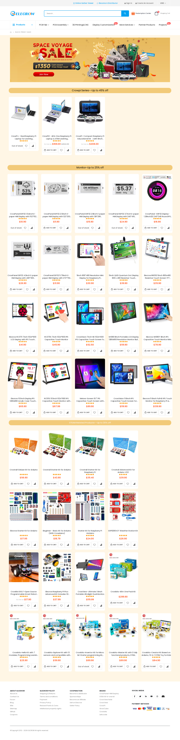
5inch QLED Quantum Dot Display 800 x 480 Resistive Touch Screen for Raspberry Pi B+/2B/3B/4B (123, 278)
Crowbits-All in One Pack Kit (123, 596)
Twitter (140, 701)
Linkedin (146, 701)
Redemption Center (141, 13)
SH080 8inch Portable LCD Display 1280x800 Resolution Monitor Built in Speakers (124, 340)
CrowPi (102, 710)
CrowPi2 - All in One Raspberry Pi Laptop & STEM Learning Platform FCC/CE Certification (56, 138)
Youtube (152, 701)
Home (11, 32)
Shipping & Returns (47, 698)
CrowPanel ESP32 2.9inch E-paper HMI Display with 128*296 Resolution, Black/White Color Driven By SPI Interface (90, 216)
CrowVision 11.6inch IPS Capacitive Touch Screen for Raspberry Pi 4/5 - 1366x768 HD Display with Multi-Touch (124, 402)
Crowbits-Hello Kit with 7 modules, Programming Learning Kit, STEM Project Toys (23, 658)
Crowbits (103, 716)
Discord (164, 701)
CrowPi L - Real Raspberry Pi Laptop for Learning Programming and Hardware (23, 138)
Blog (12, 707)
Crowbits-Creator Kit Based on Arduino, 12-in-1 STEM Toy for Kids (156, 658)
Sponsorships (75, 701)
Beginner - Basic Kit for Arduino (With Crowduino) (57, 536)
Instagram (158, 701)
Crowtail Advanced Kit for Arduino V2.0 (123, 474)
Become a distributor (108, 3)
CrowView (104, 707)
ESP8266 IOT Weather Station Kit (123, 535)
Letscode (103, 719)
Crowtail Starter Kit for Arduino (57, 473)
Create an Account (145, 3)
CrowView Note (106, 704)
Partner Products (147, 24)
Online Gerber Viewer (84, 3)
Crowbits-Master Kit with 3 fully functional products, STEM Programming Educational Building (123, 658)
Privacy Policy (45, 707)
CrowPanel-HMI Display (109, 698)
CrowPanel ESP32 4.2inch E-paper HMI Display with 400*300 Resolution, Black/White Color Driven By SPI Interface (23, 278)
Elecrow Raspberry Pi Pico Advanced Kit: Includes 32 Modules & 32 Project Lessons (57, 597)
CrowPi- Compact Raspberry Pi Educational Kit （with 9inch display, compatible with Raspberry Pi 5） (90, 138)
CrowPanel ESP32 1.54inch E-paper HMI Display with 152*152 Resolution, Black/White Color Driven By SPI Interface (22, 216)
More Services (126, 24)
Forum (12, 704)
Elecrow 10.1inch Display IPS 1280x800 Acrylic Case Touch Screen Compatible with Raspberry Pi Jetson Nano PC (23, 402)
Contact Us (14, 701)
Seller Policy (75, 710)
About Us (13, 698)
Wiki (11, 710)
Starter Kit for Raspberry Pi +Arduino (90, 536)
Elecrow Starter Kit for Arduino (23, 535)
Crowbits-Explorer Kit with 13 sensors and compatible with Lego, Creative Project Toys (57, 658)
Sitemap (13, 713)
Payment (43, 704)
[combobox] (86, 13)
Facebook (134, 701)
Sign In (129, 3)
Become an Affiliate (78, 704)
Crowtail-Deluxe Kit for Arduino (24, 473)
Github (12, 716)
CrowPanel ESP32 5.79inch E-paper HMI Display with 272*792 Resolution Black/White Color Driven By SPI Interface (56, 278)
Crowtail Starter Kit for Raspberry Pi (90, 474)
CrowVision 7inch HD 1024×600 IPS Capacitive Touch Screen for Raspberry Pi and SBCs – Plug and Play (89, 340)
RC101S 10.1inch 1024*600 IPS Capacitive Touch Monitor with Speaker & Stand (56, 402)
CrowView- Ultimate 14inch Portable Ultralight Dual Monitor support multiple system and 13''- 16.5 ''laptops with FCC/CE (90, 597)
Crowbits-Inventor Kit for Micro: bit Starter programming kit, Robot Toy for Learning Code (90, 658)
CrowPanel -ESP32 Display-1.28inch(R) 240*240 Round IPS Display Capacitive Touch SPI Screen (157, 216)
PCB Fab (43, 24)
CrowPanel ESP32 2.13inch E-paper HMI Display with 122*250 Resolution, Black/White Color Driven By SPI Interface (56, 216)
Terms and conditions (49, 701)
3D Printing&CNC (80, 24)
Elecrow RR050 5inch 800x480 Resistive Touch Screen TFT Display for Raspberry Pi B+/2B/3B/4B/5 (157, 278)
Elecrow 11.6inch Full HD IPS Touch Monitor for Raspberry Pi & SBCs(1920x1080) (157, 402)
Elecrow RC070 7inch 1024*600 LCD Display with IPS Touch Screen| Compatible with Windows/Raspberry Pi (22, 340)
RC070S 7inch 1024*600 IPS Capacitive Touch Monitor (56, 340)
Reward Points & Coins (49, 710)
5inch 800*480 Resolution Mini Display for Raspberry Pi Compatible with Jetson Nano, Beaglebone (90, 278)
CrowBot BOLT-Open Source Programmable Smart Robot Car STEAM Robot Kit (24, 597)
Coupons (14, 719)
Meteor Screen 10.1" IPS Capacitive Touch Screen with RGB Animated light (90, 402)
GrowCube (104, 713)
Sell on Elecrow (76, 707)
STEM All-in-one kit (107, 701)
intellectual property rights (50, 713)
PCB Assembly (60, 24)
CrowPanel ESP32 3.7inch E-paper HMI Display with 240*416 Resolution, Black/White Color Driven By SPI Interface (124, 216)
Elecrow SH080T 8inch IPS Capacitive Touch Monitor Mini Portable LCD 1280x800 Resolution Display (157, 340)
